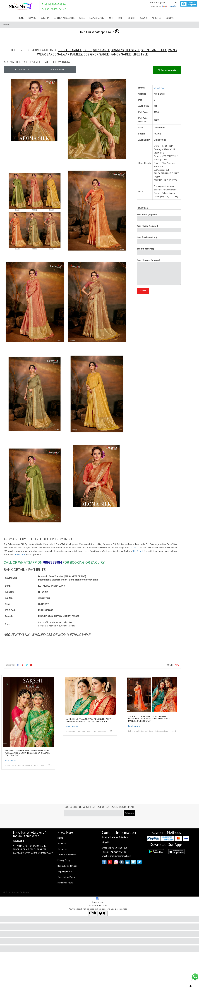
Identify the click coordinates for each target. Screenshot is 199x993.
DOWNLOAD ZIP (22, 69)
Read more (10, 760)
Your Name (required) (159, 217)
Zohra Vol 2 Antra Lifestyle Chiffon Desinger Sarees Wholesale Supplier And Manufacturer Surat (149, 718)
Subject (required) (159, 251)
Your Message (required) (159, 272)
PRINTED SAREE (70, 50)
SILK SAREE (101, 50)
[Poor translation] (103, 913)
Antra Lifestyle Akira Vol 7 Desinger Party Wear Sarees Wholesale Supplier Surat (88, 720)
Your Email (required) (159, 240)
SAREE (87, 50)
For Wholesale (167, 70)
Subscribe (129, 813)
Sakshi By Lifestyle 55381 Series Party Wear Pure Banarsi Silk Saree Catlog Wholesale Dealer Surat (27, 752)
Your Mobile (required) (159, 228)
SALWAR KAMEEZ (70, 54)
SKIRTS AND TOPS (154, 50)
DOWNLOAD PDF (57, 69)
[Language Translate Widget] (163, 2)
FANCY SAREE (120, 54)
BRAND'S (117, 50)
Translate (169, 6)
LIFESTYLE (132, 50)
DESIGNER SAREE (96, 54)
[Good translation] (93, 913)
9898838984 (52, 562)
